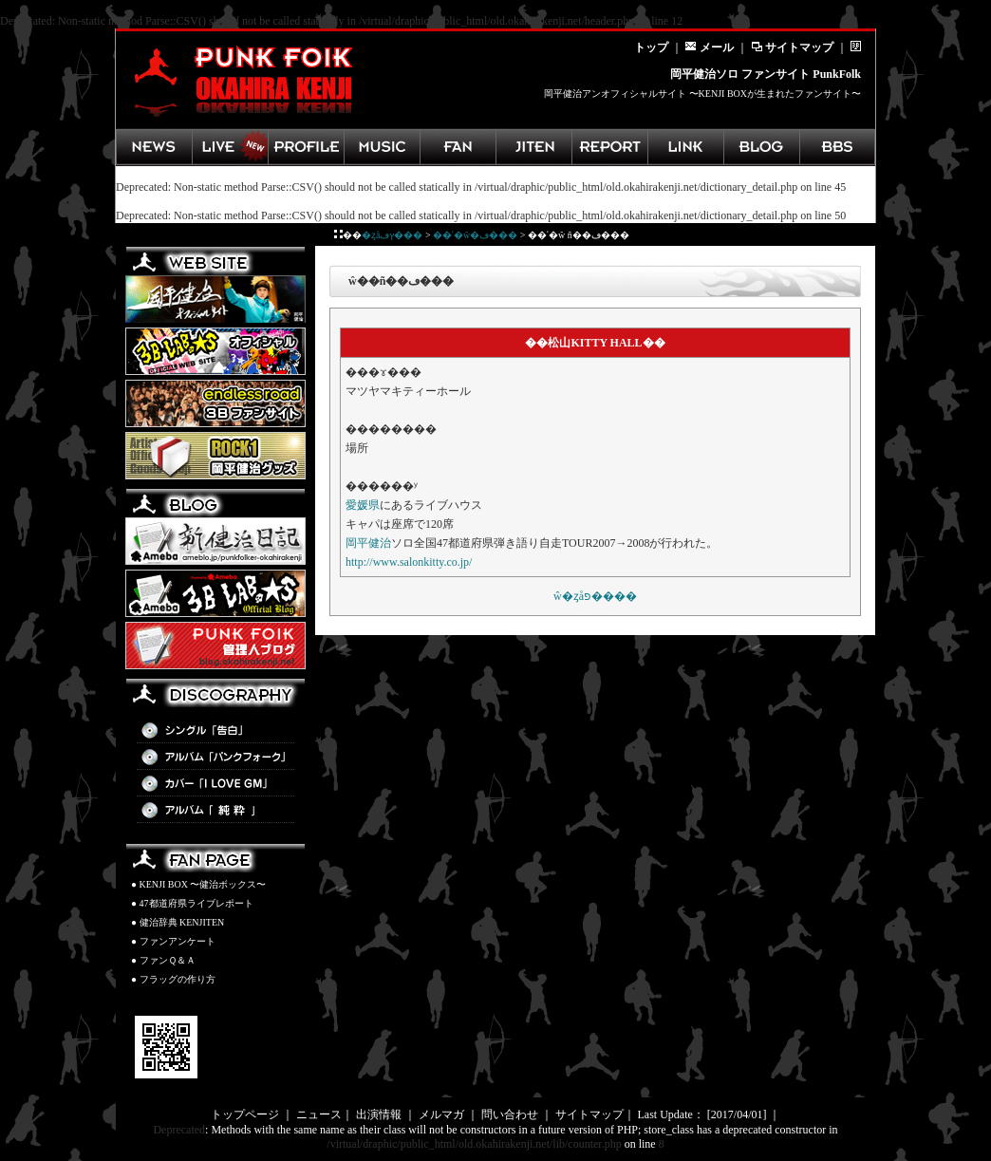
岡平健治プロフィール (306, 147)
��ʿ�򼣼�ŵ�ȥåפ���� (595, 596)
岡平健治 (368, 543)
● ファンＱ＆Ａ (163, 960)
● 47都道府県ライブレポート (192, 903)
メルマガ (441, 1114)
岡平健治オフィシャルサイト (215, 299)
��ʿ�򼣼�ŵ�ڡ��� (475, 235)
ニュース (319, 1114)
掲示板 (837, 147)
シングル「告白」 (215, 731)
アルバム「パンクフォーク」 (215, 757)
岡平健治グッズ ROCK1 (215, 455)
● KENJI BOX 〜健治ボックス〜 (198, 884)
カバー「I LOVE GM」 (215, 784)
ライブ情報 (230, 147)
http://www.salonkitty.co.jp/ (409, 562)
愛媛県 (363, 505)
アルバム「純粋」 (215, 810)
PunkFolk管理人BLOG (215, 645)
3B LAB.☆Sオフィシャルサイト (215, 351)
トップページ (245, 1114)
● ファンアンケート (173, 941)
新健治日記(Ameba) (215, 541)
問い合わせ (509, 1114)
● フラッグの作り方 (173, 979)
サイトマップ (792, 47)
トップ (651, 47)
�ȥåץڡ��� (392, 235)
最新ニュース (154, 147)
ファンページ (458, 147)
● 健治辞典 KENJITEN (177, 922)
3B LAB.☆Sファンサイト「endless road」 (215, 403)
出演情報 (379, 1114)
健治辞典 (533, 147)
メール (709, 47)
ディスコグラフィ (382, 147)
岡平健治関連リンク (685, 147)
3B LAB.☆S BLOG (215, 593)
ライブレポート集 (609, 147)
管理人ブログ (761, 147)
